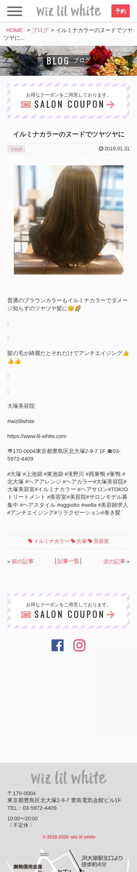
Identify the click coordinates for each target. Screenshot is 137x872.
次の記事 (114, 561)
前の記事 (23, 561)
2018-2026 (69, 837)
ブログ (40, 30)
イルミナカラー (51, 541)
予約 (120, 11)
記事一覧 (68, 561)
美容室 (101, 541)
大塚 (81, 541)
